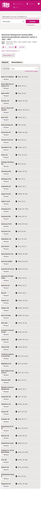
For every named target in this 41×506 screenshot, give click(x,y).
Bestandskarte (17, 62)
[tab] (5, 62)
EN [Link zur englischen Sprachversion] (14, 7)
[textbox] (20, 16)
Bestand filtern (8, 55)
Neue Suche (30, 25)
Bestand (5, 62)
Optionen (12, 47)
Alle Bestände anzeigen (31, 71)
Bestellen (22, 47)
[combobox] (13, 21)
